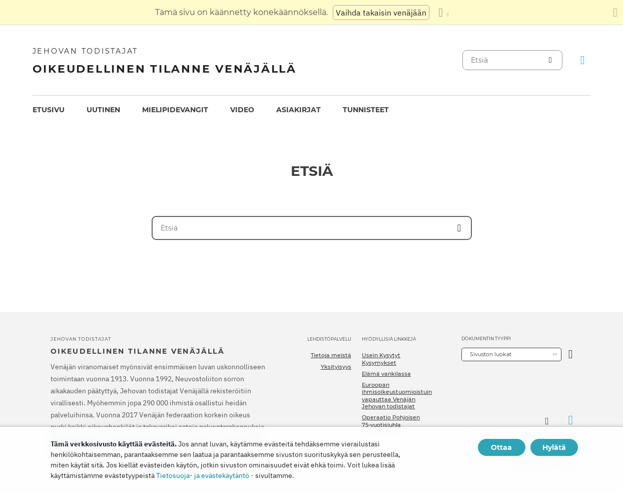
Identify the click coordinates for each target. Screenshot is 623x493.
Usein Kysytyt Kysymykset (381, 359)
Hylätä (554, 447)
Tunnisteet (366, 109)
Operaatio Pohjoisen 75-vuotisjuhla (391, 421)
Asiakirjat (298, 109)
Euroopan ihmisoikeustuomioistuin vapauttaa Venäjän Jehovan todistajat (397, 395)
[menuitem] (49, 110)
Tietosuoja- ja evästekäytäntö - (205, 475)
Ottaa (501, 447)
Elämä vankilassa (386, 373)
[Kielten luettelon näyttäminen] (443, 12)
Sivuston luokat (490, 354)
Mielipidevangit (175, 109)
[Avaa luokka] (570, 354)
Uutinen (103, 109)
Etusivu (49, 109)
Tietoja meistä (331, 355)
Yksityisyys (336, 366)
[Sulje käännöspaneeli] (615, 12)
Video (242, 109)
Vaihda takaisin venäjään (381, 13)
